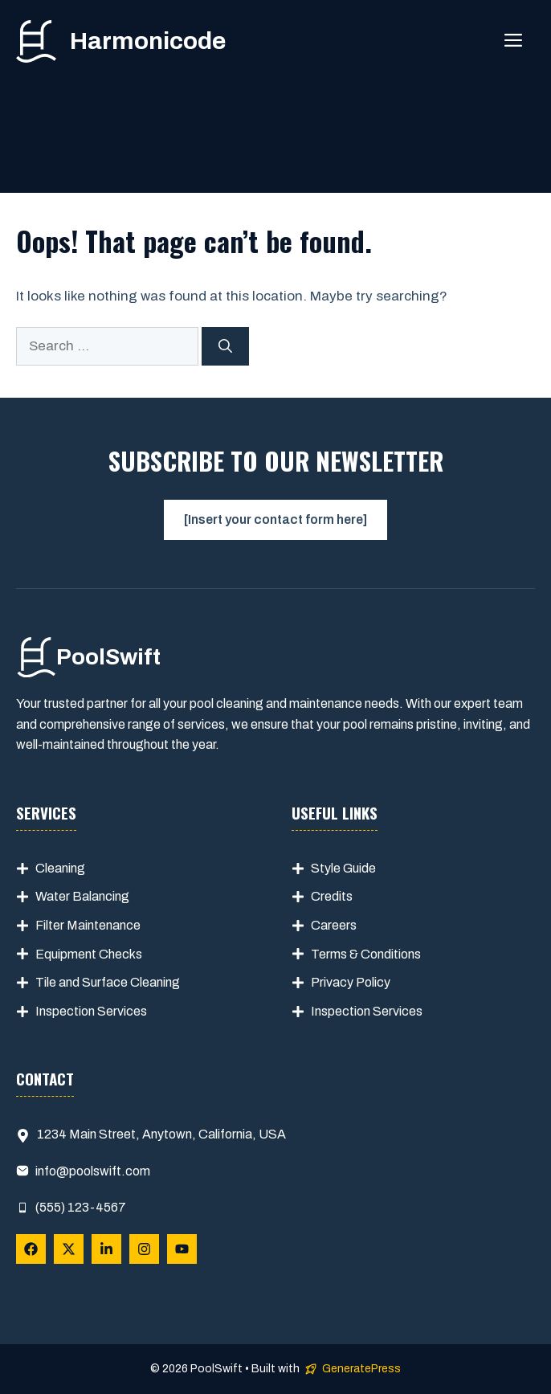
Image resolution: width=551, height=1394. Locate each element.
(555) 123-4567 (80, 1207)
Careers (334, 925)
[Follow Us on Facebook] (31, 1249)
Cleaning (60, 868)
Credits (332, 896)
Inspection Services (91, 1011)
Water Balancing (82, 896)
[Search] (225, 346)
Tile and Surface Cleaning (107, 982)
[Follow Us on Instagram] (144, 1249)
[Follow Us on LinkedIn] (106, 1249)
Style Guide (343, 868)
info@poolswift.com (92, 1171)
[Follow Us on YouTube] (182, 1249)
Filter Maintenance (88, 925)
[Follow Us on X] (69, 1249)
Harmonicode (148, 41)
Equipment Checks (88, 954)
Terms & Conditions (366, 954)
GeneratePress (361, 1369)
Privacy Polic (347, 982)
